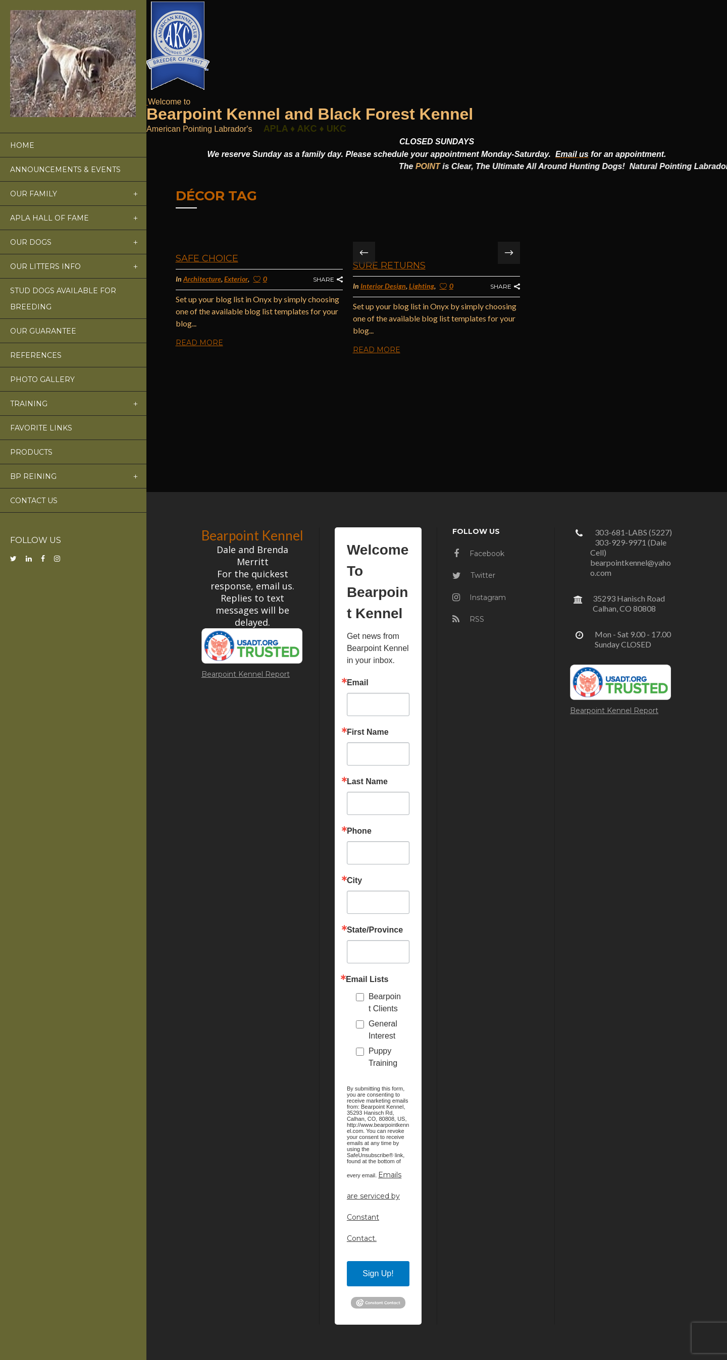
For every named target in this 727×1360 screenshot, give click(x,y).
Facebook (479, 553)
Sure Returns (389, 265)
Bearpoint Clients (385, 1002)
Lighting (421, 286)
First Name (368, 732)
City (354, 881)
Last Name (367, 782)
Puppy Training (383, 1057)
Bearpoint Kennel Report (245, 674)
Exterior (236, 279)
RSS (468, 619)
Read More (199, 342)
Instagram (479, 597)
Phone (359, 831)
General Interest (383, 1029)
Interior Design (383, 286)
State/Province (375, 930)
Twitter (473, 575)
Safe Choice (207, 258)
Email (358, 683)
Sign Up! (377, 1273)
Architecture (202, 279)
